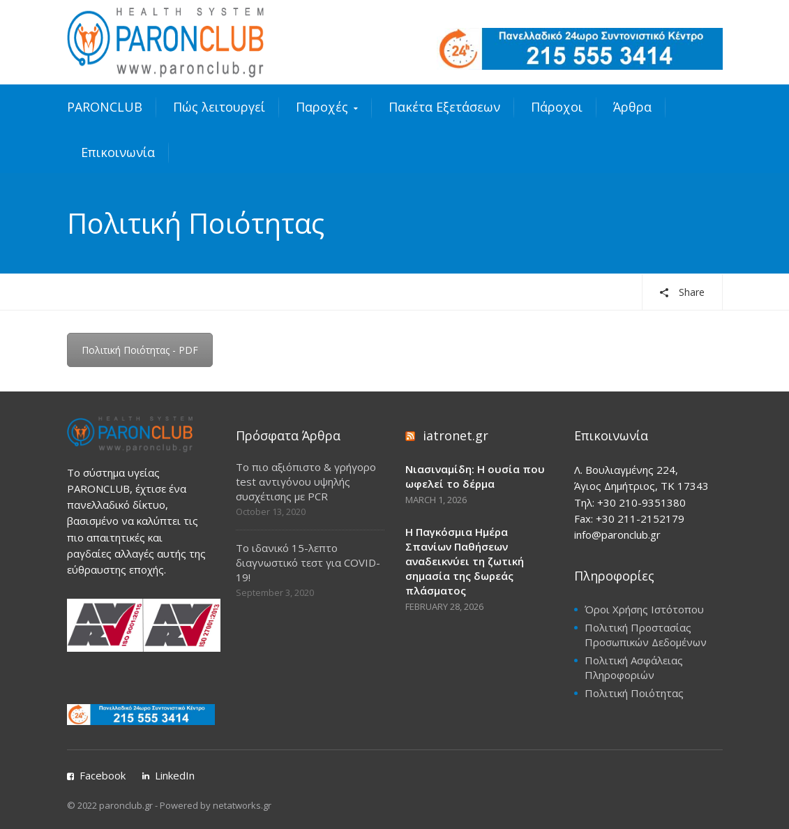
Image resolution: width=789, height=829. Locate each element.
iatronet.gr (455, 435)
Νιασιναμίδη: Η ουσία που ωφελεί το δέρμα (475, 476)
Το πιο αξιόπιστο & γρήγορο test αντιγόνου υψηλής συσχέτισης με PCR (306, 481)
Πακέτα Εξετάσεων (444, 106)
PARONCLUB (104, 106)
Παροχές (322, 106)
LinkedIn (175, 775)
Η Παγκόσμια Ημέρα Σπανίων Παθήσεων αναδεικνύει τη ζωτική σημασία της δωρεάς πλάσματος (464, 561)
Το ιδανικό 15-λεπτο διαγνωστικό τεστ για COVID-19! (308, 562)
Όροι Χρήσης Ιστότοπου (644, 609)
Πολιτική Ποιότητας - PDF (140, 350)
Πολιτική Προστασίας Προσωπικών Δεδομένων (646, 634)
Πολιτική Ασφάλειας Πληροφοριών (634, 667)
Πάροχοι (557, 106)
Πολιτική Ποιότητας (634, 693)
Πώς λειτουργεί (219, 106)
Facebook (103, 775)
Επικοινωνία (118, 152)
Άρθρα (632, 106)
